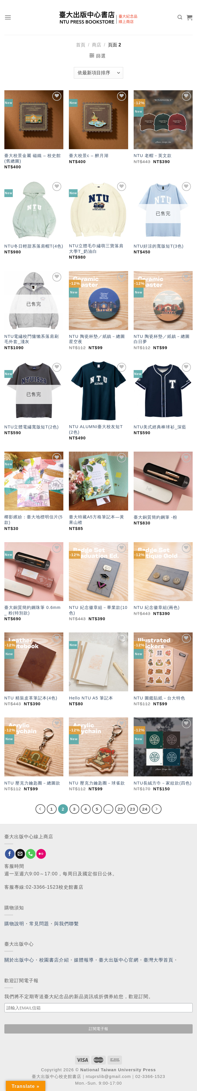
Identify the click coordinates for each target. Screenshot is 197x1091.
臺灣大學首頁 (158, 959)
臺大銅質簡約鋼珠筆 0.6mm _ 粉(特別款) (32, 610)
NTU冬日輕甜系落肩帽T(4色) (33, 246)
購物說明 (14, 923)
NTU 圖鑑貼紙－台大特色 (159, 698)
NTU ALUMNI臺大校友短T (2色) (96, 429)
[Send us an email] (20, 854)
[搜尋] (180, 17)
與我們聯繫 (66, 923)
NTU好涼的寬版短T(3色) (159, 246)
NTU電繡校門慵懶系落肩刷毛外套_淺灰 (31, 339)
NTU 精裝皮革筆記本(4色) (31, 698)
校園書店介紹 (54, 959)
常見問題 (39, 923)
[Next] (157, 809)
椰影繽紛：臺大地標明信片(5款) (33, 520)
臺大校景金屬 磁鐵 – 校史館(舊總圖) (32, 158)
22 (120, 809)
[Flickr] (41, 854)
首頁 (80, 44)
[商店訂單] (98, 73)
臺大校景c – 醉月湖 (88, 155)
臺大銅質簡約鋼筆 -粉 (155, 517)
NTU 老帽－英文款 (153, 155)
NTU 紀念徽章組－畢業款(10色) (98, 610)
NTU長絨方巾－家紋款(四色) (163, 783)
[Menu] (8, 17)
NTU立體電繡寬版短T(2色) (31, 427)
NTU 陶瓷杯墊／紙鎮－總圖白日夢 (162, 339)
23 (132, 809)
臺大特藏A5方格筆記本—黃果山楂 (96, 520)
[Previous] (40, 809)
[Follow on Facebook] (10, 854)
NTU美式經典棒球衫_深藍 (160, 427)
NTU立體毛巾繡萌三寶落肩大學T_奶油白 (96, 249)
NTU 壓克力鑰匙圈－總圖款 (32, 783)
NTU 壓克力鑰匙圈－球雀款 (97, 783)
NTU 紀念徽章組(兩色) (157, 607)
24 (145, 809)
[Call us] (30, 854)
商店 (96, 44)
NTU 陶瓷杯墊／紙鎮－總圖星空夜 (97, 339)
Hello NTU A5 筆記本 (91, 698)
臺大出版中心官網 (119, 959)
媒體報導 (84, 959)
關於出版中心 (19, 959)
